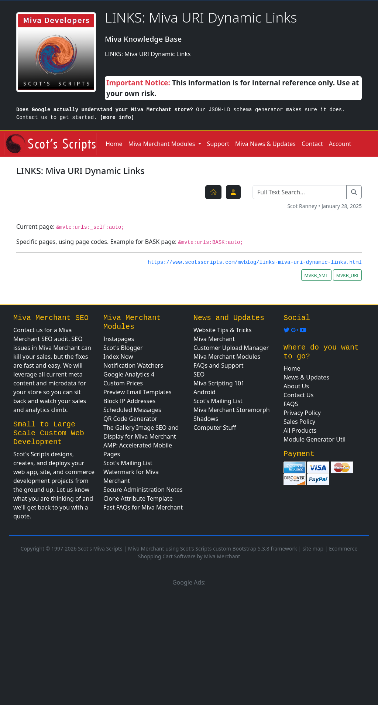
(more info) (117, 117)
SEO (199, 374)
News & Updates (306, 377)
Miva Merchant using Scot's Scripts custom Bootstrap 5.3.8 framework (212, 548)
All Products (300, 430)
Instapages (118, 339)
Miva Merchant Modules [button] (162, 144)
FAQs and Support (218, 365)
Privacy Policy (302, 413)
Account (340, 144)
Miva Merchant (214, 339)
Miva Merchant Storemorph (231, 410)
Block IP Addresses (129, 401)
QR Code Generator (130, 419)
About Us (296, 386)
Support (218, 144)
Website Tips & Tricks (222, 330)
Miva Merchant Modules (226, 356)
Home (114, 144)
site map (313, 548)
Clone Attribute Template (138, 498)
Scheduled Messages (132, 410)
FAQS (291, 404)
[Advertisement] (189, 644)
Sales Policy (299, 422)
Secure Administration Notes (143, 490)
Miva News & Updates (265, 144)
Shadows (205, 419)
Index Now (118, 356)
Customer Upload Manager (231, 348)
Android (204, 392)
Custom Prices (123, 383)
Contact (312, 144)
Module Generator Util (315, 439)
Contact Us (298, 395)
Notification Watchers (133, 365)
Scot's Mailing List (127, 463)
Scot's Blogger (123, 348)
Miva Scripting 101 (218, 383)
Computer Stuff (214, 427)
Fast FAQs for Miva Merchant (143, 507)
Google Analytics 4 (128, 374)
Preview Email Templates (137, 392)
